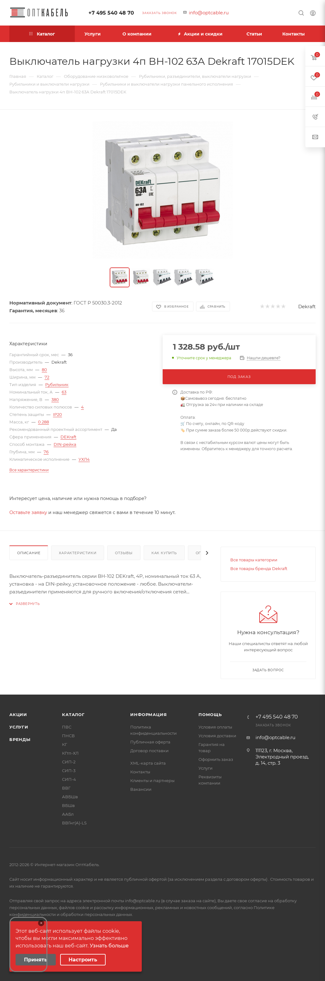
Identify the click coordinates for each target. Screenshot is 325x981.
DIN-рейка (65, 444)
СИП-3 (68, 770)
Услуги (18, 726)
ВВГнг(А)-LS (74, 822)
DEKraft (68, 436)
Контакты (140, 771)
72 (47, 377)
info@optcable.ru (209, 13)
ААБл (68, 814)
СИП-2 (68, 761)
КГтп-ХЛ (70, 753)
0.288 (43, 421)
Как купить (164, 553)
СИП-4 (69, 779)
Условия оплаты (215, 726)
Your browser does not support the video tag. (28, 944)
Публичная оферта (150, 741)
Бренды (20, 739)
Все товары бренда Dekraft (258, 568)
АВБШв (70, 796)
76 (46, 451)
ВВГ (66, 787)
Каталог (73, 714)
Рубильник (57, 384)
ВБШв (68, 805)
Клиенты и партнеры (152, 780)
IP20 (57, 414)
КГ (64, 744)
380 (55, 399)
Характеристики (77, 553)
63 (64, 391)
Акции (18, 714)
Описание (28, 553)
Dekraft (307, 306)
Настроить (83, 960)
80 (44, 369)
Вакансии (140, 789)
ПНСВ (68, 735)
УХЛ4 (84, 459)
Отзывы (124, 553)
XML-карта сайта (148, 763)
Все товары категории (253, 559)
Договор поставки (149, 750)
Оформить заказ (215, 759)
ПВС (66, 726)
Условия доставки (217, 735)
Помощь (210, 714)
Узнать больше (109, 946)
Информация (148, 714)
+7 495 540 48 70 (111, 13)
